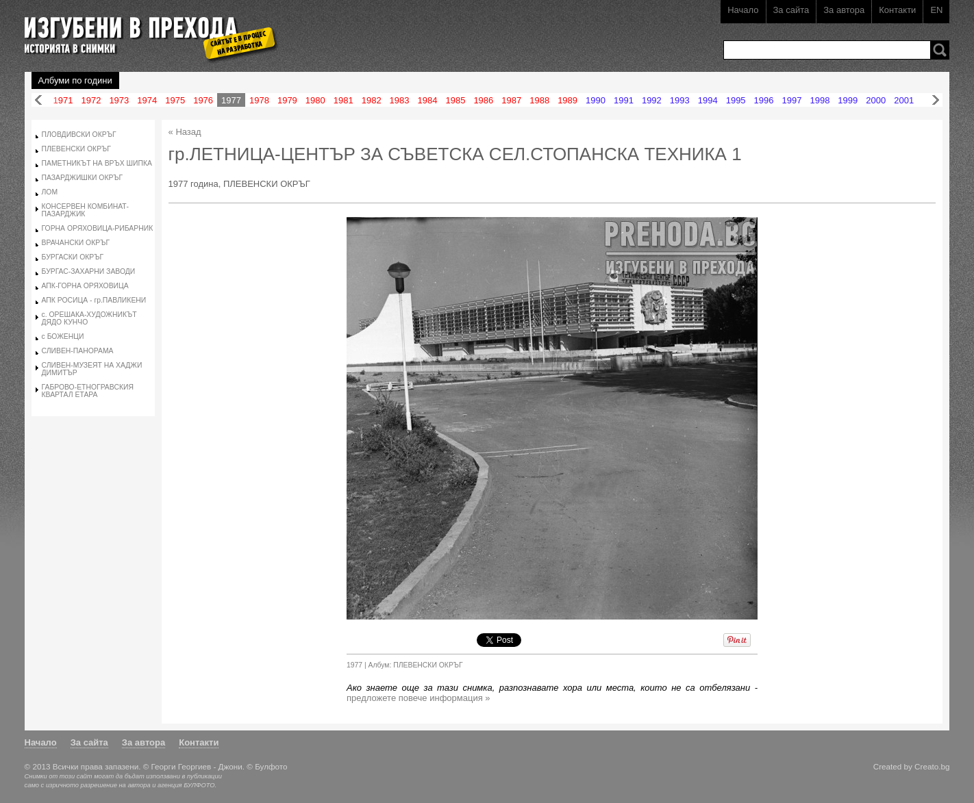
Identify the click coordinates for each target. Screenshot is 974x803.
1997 (792, 100)
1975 (175, 100)
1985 (455, 100)
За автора (843, 10)
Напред (935, 100)
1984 (428, 100)
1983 (400, 100)
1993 (680, 100)
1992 (652, 100)
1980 (315, 100)
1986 (483, 100)
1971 (63, 100)
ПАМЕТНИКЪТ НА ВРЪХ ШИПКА (97, 163)
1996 (764, 100)
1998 (819, 100)
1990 (595, 100)
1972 (91, 100)
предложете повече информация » (418, 698)
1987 (511, 100)
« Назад (184, 132)
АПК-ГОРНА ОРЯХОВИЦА (85, 286)
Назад (38, 100)
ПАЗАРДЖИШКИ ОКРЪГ (82, 177)
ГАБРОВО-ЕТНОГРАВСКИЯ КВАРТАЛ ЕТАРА (88, 390)
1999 (848, 100)
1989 (567, 100)
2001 (904, 100)
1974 (147, 100)
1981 (343, 100)
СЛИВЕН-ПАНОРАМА (78, 351)
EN (936, 10)
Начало (742, 10)
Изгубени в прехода (145, 29)
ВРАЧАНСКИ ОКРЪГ (76, 242)
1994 (708, 100)
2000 (876, 100)
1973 (119, 100)
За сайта (791, 10)
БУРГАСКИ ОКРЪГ (73, 257)
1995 (736, 100)
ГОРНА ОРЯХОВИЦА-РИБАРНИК (97, 228)
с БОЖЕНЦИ (63, 336)
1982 (372, 100)
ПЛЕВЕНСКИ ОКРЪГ (76, 149)
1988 (539, 100)
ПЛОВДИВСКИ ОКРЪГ (79, 134)
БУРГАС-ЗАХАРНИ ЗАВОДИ (89, 271)
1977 (231, 100)
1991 (624, 100)
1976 (203, 100)
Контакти (897, 10)
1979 (287, 100)
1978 (259, 100)
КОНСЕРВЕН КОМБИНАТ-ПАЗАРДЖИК (85, 210)
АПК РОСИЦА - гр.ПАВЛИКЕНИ (94, 300)
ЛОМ (50, 192)
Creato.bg (931, 766)
